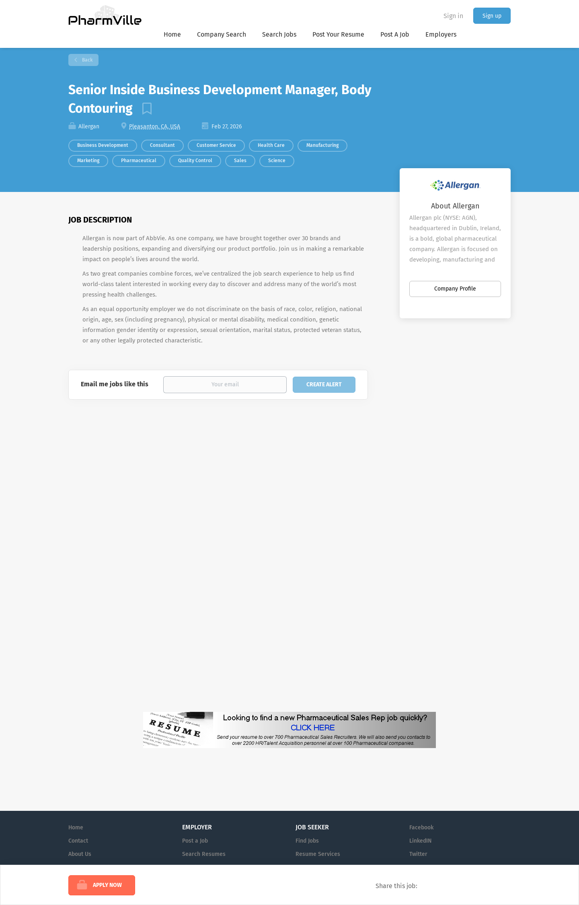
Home (75, 827)
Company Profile (455, 288)
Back (86, 60)
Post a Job (195, 840)
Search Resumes (204, 854)
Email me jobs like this (114, 384)
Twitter (418, 854)
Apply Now (107, 885)
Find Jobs (307, 840)
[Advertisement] (425, 491)
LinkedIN (420, 840)
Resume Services (318, 854)
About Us (79, 854)
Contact (78, 840)
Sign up (491, 15)
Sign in (453, 16)
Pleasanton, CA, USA (154, 126)
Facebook (421, 827)
